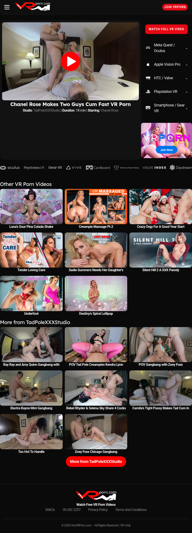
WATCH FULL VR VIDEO (167, 29)
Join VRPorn (175, 7)
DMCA (50, 510)
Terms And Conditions (131, 510)
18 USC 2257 (71, 510)
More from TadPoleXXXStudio (96, 461)
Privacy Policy (98, 510)
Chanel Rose (109, 110)
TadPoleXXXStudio (46, 110)
